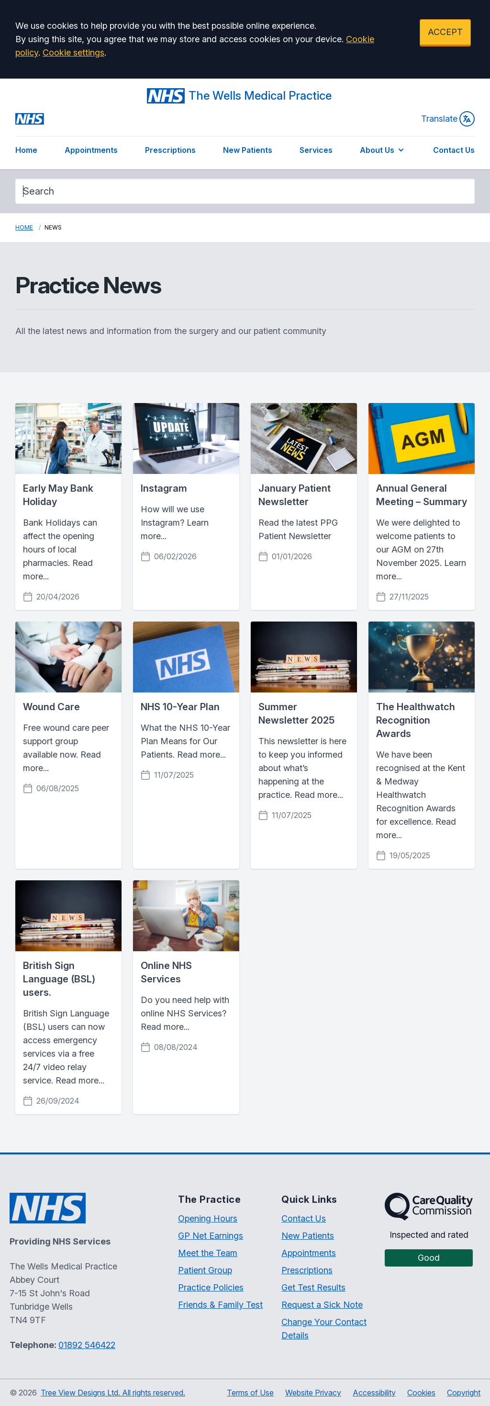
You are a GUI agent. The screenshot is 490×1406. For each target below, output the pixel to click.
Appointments (91, 150)
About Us (383, 150)
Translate (448, 119)
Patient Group (205, 1270)
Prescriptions (170, 150)
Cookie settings (73, 52)
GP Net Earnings (210, 1236)
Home (26, 150)
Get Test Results (313, 1287)
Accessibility (374, 1392)
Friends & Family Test (220, 1305)
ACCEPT (445, 32)
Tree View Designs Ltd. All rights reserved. (113, 1392)
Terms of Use (250, 1392)
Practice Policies (211, 1287)
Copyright (463, 1392)
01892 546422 (86, 1345)
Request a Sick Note (322, 1305)
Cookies (421, 1392)
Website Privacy (313, 1392)
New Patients (247, 150)
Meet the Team (207, 1253)
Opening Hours (207, 1218)
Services (316, 150)
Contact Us (454, 150)
